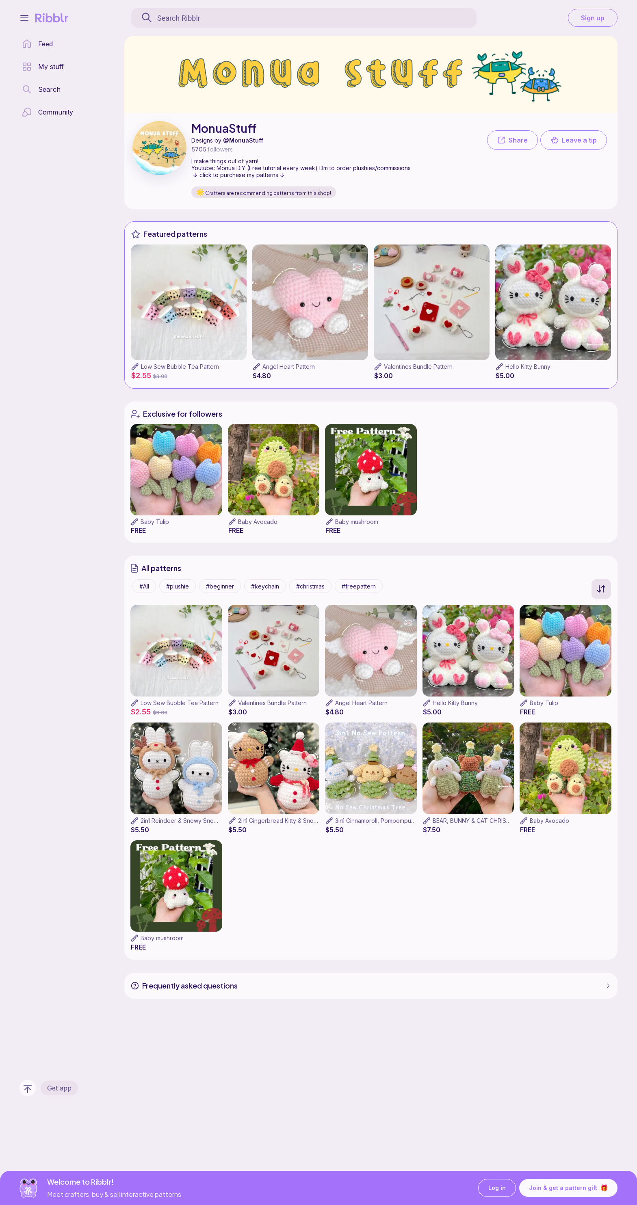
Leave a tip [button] (573, 140)
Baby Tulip (155, 521)
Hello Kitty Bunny (527, 366)
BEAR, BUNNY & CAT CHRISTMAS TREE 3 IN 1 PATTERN (507, 820)
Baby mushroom (356, 521)
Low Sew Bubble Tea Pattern (180, 366)
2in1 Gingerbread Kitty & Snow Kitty (284, 820)
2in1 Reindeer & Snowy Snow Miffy (187, 820)
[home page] (37, 44)
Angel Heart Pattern (288, 366)
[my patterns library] (43, 66)
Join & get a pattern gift (568, 1188)
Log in (497, 1188)
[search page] (41, 89)
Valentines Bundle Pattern (418, 366)
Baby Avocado (257, 521)
